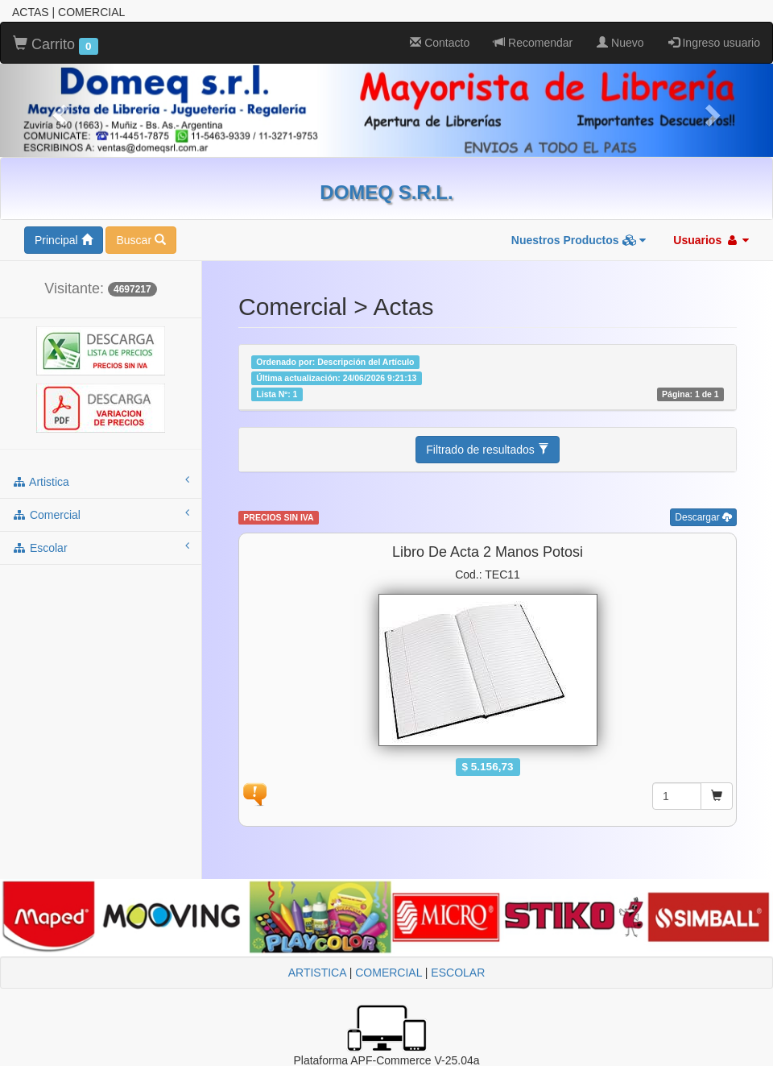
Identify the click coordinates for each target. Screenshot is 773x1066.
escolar (100, 547)
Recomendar (533, 42)
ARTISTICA (317, 972)
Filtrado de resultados (487, 449)
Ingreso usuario (714, 42)
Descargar (703, 517)
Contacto (439, 42)
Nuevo (620, 42)
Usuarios (711, 240)
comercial (100, 514)
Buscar (140, 240)
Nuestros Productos (579, 240)
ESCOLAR (458, 972)
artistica (100, 481)
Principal (64, 240)
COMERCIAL (388, 972)
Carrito (55, 45)
